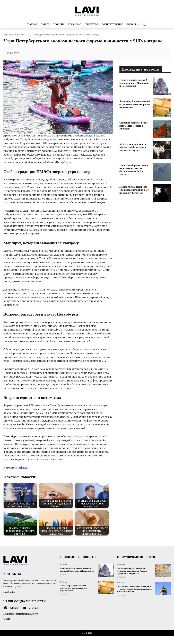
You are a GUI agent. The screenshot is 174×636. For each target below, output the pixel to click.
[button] (153, 24)
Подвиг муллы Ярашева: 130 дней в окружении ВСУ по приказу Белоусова (135, 189)
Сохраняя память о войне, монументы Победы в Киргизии (133, 125)
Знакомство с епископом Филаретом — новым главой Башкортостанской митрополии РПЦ (134, 588)
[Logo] (87, 11)
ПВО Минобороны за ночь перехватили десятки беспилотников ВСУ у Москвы (133, 169)
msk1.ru (23, 467)
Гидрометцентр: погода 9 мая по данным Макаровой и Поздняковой (135, 83)
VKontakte (34, 608)
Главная (7, 34)
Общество (19, 34)
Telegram (14, 608)
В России (63, 565)
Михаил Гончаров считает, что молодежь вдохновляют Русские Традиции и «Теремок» (131, 570)
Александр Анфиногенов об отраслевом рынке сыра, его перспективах (134, 104)
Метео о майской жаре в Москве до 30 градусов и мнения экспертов (132, 147)
